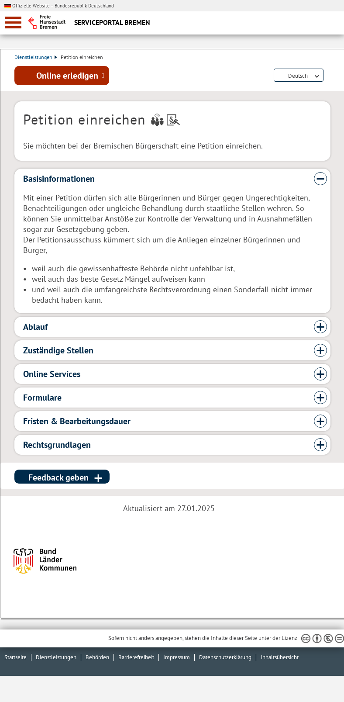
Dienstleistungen (35, 57)
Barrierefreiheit (136, 657)
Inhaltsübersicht (280, 657)
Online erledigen (67, 75)
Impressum (176, 657)
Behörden (97, 657)
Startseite (15, 657)
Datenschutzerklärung (225, 657)
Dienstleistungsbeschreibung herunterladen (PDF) (328, 76)
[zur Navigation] (13, 22)
